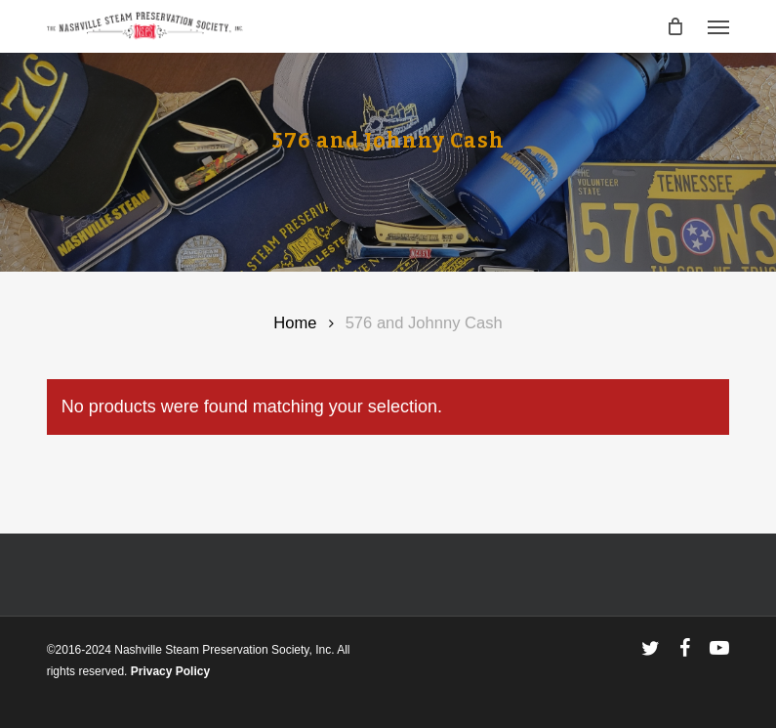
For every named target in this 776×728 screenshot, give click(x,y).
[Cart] (674, 26)
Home (294, 323)
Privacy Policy (170, 671)
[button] (718, 26)
